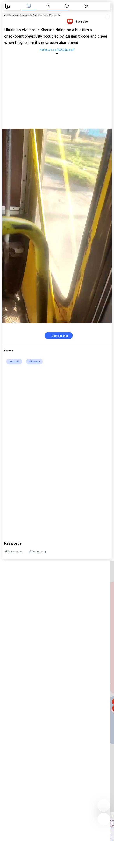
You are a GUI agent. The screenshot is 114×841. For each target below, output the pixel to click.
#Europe (34, 361)
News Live (29, 6)
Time (67, 6)
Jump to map (57, 335)
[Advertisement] (56, 393)
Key (86, 6)
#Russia (14, 361)
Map (48, 6)
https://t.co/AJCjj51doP (57, 50)
